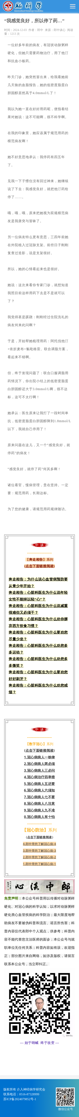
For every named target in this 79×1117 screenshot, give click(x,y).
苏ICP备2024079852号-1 (19, 1099)
